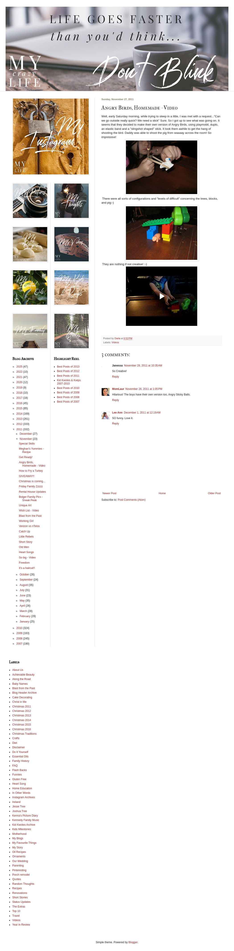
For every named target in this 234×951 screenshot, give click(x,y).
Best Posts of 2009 (68, 392)
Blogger (133, 942)
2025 (19, 366)
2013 (19, 418)
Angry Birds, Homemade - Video (32, 464)
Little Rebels (26, 536)
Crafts (15, 738)
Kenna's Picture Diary (25, 815)
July (22, 590)
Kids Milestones (21, 829)
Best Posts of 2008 (68, 397)
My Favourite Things (24, 842)
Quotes (16, 879)
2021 (19, 377)
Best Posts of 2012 (68, 371)
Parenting (18, 865)
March (24, 611)
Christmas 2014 (21, 720)
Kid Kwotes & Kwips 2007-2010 (69, 382)
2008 (19, 638)
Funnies (17, 774)
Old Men (24, 547)
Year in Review (21, 924)
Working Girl (26, 521)
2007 (19, 643)
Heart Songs (26, 552)
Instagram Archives (23, 797)
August (24, 585)
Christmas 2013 (21, 715)
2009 (19, 633)
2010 (19, 628)
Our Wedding (20, 861)
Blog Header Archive (24, 692)
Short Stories (20, 897)
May (22, 600)
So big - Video (27, 557)
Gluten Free (19, 779)
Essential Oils (20, 756)
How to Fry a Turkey (31, 470)
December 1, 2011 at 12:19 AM (142, 412)
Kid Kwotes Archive (23, 824)
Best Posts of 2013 (68, 366)
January (25, 621)
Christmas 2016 (21, 729)
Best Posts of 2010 (68, 388)
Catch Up (24, 531)
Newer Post (109, 493)
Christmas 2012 (21, 711)
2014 (19, 413)
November (26, 438)
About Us (17, 670)
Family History (20, 761)
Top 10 (16, 911)
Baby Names (20, 683)
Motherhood (19, 833)
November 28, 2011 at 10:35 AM (143, 365)
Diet (14, 742)
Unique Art (25, 505)
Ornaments (18, 856)
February (25, 616)
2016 (19, 403)
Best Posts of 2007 (68, 401)
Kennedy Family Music (25, 820)
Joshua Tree (19, 811)
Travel (16, 915)
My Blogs (17, 838)
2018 (19, 392)
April (23, 605)
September (26, 579)
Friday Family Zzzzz (31, 486)
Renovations (19, 893)
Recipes (17, 888)
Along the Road (21, 679)
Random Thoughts (23, 883)
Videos (115, 342)
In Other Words (21, 792)
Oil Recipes (19, 852)
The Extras (18, 906)
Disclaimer (18, 747)
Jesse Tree (18, 806)
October (25, 574)
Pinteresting (19, 870)
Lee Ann (117, 412)
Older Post (214, 493)
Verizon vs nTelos (29, 526)
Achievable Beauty (23, 674)
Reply (115, 376)
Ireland (16, 802)
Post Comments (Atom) (132, 499)
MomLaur (118, 389)
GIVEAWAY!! (26, 476)
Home (162, 493)
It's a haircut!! (27, 568)
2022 (19, 371)
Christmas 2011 (21, 706)
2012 (19, 424)
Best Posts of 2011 (68, 375)
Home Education (22, 788)
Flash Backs (19, 770)
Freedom (24, 562)
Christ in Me (19, 701)
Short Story (25, 542)
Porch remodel (21, 874)
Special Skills (27, 443)
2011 (19, 429)
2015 (19, 408)
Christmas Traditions (24, 733)
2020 (19, 382)
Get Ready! (26, 457)
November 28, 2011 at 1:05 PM (143, 389)
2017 (19, 397)
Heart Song (19, 783)
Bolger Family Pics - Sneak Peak (31, 498)
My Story (17, 847)
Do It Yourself (20, 752)
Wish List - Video (29, 510)
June (23, 595)
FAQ (15, 765)
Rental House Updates (32, 491)
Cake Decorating (22, 697)
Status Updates (21, 901)
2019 (19, 387)
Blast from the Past (30, 515)
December (26, 433)
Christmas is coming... (32, 481)
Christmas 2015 (21, 724)
